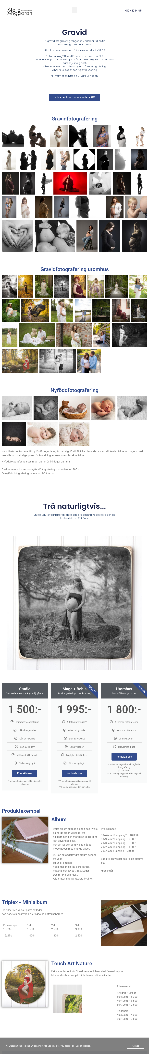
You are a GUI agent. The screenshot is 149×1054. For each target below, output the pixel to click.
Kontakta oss (24, 773)
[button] (74, 10)
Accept (135, 1045)
